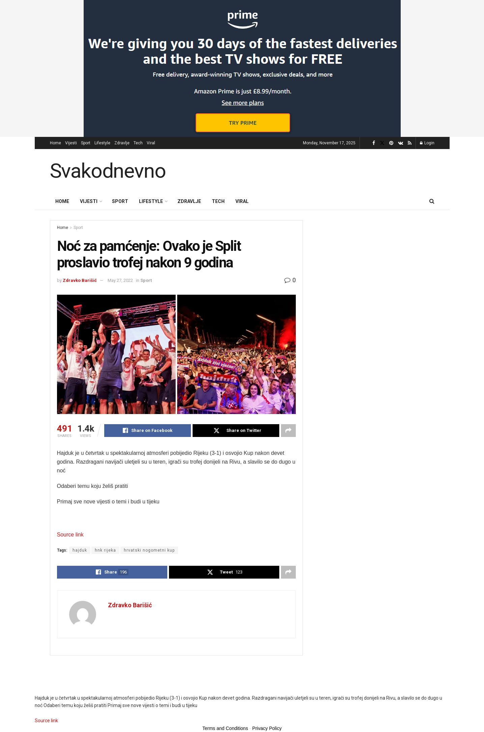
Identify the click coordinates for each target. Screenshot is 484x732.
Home (55, 143)
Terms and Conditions (225, 728)
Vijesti (71, 143)
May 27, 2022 (120, 280)
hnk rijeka (105, 550)
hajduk (80, 550)
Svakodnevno (108, 171)
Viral (151, 143)
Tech (138, 143)
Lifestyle (102, 143)
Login (427, 143)
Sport (85, 143)
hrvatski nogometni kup (149, 550)
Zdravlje (122, 143)
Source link (70, 534)
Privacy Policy (267, 728)
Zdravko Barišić (80, 280)
